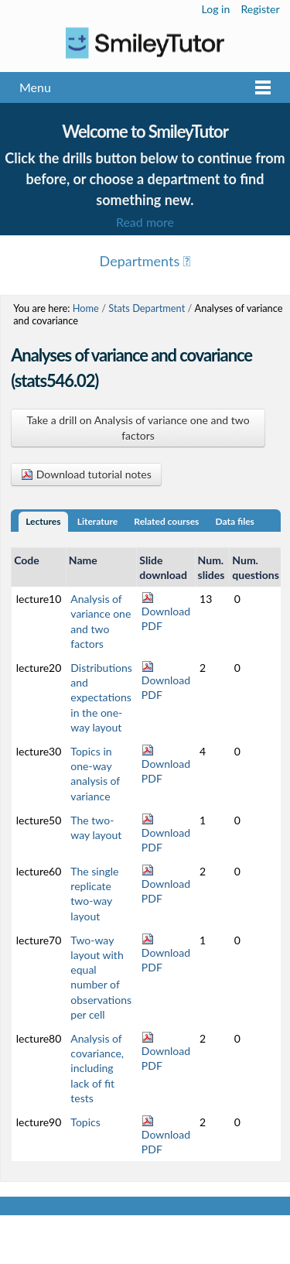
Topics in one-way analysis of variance (95, 774)
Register (260, 8)
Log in (216, 8)
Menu (35, 87)
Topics (85, 1122)
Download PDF (166, 611)
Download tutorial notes (86, 474)
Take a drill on (137, 427)
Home (86, 308)
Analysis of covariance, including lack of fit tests (97, 1068)
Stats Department (146, 308)
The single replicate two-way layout (94, 894)
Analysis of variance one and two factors (100, 621)
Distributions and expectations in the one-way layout (101, 697)
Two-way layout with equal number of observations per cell (100, 977)
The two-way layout (95, 827)
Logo (145, 43)
